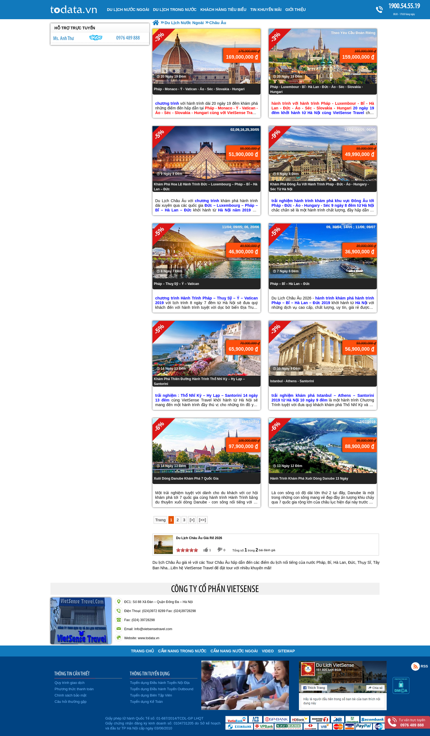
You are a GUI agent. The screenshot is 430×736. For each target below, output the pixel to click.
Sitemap (286, 651)
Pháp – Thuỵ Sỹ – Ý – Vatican (176, 284)
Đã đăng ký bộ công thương (77, 722)
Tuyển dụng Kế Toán (146, 702)
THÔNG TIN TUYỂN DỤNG (150, 673)
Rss (415, 666)
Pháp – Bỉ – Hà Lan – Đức (290, 284)
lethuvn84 (95, 37)
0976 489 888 (128, 37)
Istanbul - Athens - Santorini (292, 381)
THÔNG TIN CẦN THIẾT (72, 673)
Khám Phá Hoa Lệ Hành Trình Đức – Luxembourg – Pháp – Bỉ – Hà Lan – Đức (205, 186)
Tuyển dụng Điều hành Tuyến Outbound (161, 689)
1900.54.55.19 (404, 6)
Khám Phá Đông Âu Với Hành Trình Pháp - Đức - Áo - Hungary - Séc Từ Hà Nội (319, 186)
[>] (192, 520)
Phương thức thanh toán (74, 689)
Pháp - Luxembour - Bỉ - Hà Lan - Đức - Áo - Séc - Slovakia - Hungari (316, 89)
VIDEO (268, 651)
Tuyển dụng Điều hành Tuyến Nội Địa (159, 683)
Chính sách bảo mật (70, 695)
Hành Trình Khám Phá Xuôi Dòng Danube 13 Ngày (309, 478)
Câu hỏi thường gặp (71, 702)
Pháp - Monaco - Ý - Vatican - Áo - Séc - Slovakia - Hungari (199, 89)
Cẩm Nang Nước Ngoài (234, 651)
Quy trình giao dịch (69, 683)
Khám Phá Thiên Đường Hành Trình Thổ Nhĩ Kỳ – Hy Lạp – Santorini (199, 381)
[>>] (202, 520)
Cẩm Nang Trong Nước (182, 651)
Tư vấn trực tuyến (412, 722)
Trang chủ (142, 651)
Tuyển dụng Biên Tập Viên (151, 695)
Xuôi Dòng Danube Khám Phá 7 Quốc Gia (186, 478)
